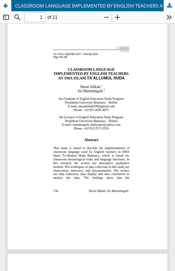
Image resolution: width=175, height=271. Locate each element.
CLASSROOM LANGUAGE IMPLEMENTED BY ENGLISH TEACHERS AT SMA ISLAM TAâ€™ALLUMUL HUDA (95, 5)
